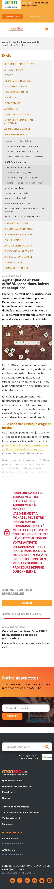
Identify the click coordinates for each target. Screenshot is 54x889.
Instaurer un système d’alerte (18, 141)
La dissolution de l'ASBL (18, 257)
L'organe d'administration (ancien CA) (20, 122)
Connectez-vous (12, 16)
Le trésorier (11, 108)
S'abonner (27, 603)
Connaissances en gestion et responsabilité (24, 157)
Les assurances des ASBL (19, 234)
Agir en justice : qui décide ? (18, 167)
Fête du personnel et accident (18, 203)
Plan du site (8, 792)
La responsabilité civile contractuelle (21, 146)
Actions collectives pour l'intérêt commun (24, 183)
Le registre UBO (13, 69)
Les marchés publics (16, 268)
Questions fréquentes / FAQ (17, 786)
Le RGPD (8, 75)
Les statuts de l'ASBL (16, 86)
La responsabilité (30, 42)
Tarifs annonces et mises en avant (21, 812)
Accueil (6, 42)
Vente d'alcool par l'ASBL (16, 198)
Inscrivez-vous (36, 16)
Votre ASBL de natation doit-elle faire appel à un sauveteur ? (26, 210)
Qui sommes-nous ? (12, 780)
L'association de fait (16, 223)
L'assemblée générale (17, 114)
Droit (15, 42)
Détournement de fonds (15, 188)
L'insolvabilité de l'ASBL (18, 245)
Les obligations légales (18, 251)
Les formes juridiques (17, 81)
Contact (6, 798)
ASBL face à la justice (15, 162)
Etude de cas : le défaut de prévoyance (22, 216)
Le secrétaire (12, 103)
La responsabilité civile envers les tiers (22, 151)
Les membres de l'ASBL (17, 129)
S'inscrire (12, 716)
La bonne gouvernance (18, 229)
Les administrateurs (16, 92)
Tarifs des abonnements (15, 806)
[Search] (27, 746)
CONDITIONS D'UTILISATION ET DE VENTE (23, 866)
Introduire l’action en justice (18, 172)
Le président (11, 97)
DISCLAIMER (17, 869)
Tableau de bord (11, 818)
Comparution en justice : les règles (21, 177)
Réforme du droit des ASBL (20, 64)
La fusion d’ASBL (13, 262)
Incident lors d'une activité (17, 193)
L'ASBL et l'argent (14, 240)
